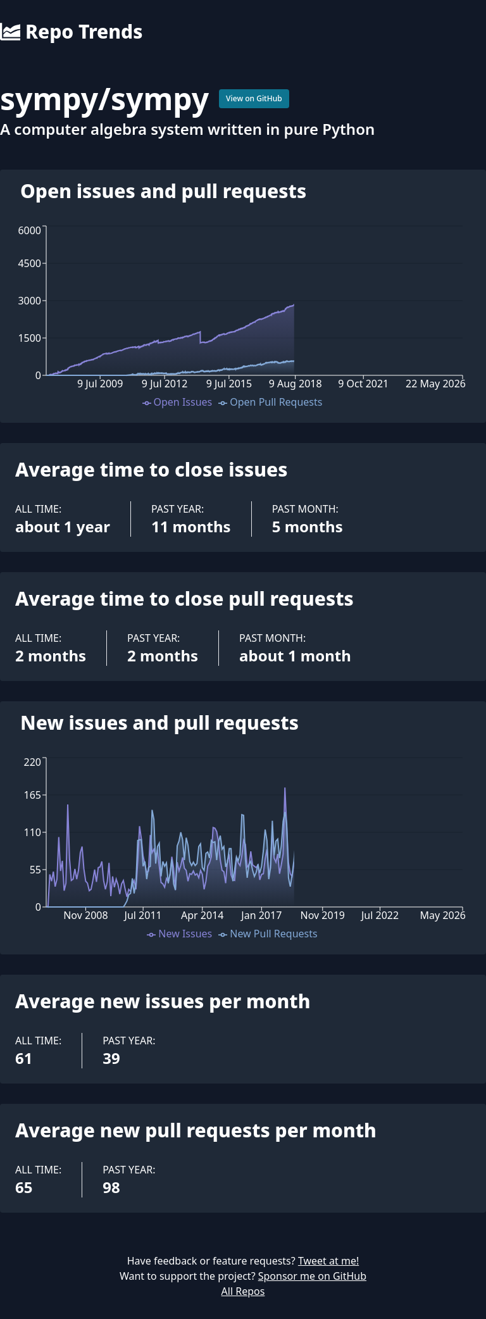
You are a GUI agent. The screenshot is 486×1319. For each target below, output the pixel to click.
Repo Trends (71, 31)
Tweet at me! (328, 1261)
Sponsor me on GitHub (312, 1276)
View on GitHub (254, 98)
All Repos (243, 1291)
